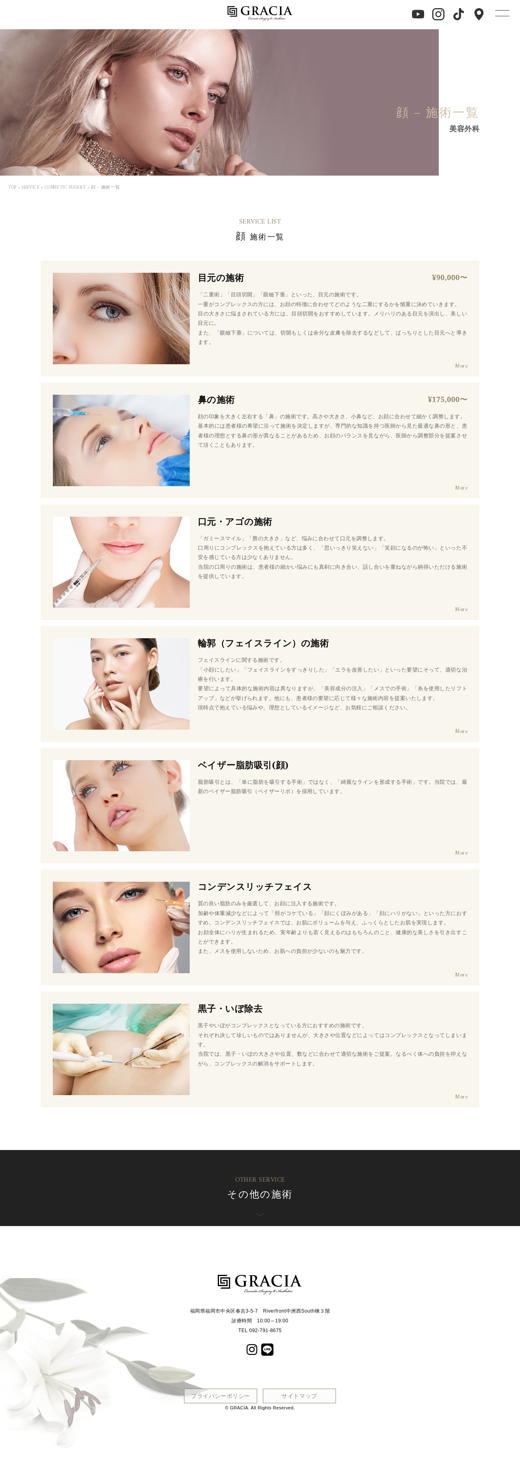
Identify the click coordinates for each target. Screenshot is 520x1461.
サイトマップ (299, 1396)
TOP (12, 187)
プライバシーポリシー (220, 1396)
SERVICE (30, 187)
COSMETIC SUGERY (65, 187)
